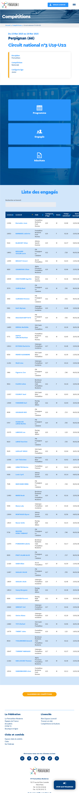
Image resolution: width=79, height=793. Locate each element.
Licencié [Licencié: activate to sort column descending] (19, 215)
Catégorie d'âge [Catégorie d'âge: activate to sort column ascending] (49, 215)
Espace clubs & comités (13, 739)
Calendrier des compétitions (39, 694)
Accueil (7, 25)
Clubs (7, 741)
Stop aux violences (64, 787)
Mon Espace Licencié (49, 718)
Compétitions (17, 25)
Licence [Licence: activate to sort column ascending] (10, 215)
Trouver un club (47, 721)
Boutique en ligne (11, 729)
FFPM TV (8, 726)
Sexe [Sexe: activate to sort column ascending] (58, 215)
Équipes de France (12, 721)
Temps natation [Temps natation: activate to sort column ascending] (66, 215)
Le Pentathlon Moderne (14, 718)
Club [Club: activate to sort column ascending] (36, 215)
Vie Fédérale (9, 744)
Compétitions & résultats (50, 724)
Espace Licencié (59, 5)
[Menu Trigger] (74, 4)
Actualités (8, 724)
